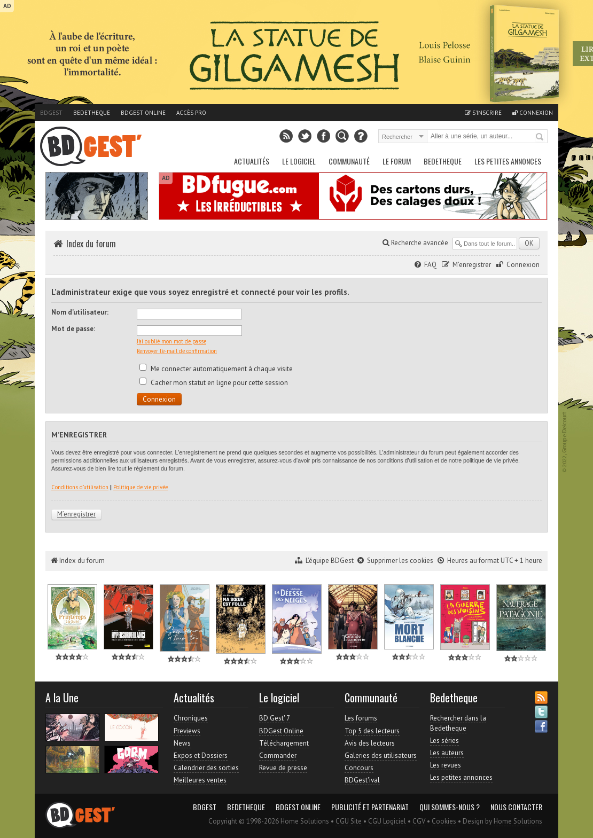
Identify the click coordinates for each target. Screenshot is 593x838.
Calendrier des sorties (206, 767)
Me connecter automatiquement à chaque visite (216, 368)
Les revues (445, 765)
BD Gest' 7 (274, 718)
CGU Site (348, 821)
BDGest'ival (362, 780)
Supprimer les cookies (400, 560)
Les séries (444, 740)
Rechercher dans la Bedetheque (458, 723)
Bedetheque (91, 112)
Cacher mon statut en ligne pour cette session (213, 382)
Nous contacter (516, 807)
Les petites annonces (507, 161)
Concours (359, 767)
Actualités (251, 161)
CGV (418, 821)
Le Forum (397, 161)
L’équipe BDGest (330, 560)
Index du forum (91, 243)
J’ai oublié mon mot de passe (171, 341)
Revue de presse (283, 767)
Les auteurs (447, 752)
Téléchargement (284, 743)
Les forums (361, 718)
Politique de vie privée (140, 487)
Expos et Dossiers (201, 755)
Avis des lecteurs (370, 743)
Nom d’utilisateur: (79, 312)
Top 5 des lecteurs (372, 730)
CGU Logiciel (387, 821)
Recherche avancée (415, 242)
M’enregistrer (471, 264)
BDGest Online (143, 112)
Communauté (349, 161)
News (182, 743)
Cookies (444, 821)
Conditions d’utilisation (79, 487)
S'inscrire (483, 112)
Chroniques (191, 718)
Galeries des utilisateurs (381, 755)
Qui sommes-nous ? (449, 807)
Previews (187, 730)
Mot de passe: (73, 328)
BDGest (51, 112)
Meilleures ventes (200, 780)
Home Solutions (518, 821)
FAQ (430, 264)
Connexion (532, 112)
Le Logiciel (299, 161)
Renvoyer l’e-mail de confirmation (177, 351)
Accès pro (191, 112)
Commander (277, 755)
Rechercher (540, 137)
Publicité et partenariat (370, 807)
